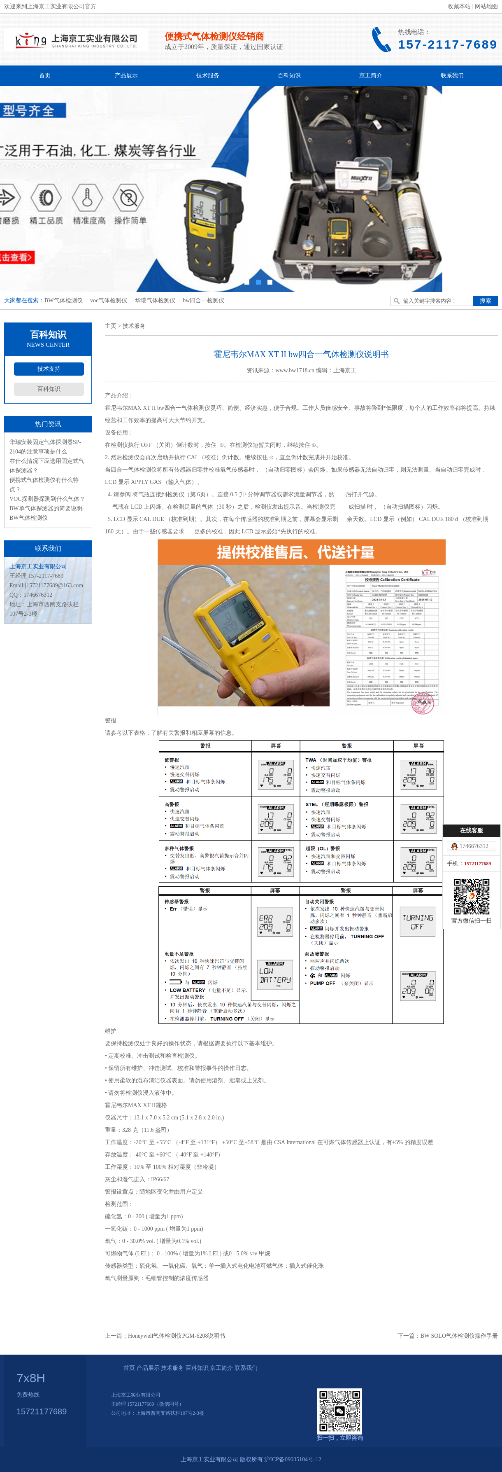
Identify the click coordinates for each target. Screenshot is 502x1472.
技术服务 (207, 75)
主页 (110, 326)
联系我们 (452, 75)
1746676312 (474, 846)
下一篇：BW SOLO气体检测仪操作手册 (447, 1336)
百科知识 (289, 75)
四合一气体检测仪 (134, 470)
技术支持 (48, 369)
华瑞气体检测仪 (155, 300)
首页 (45, 75)
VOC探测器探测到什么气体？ (47, 499)
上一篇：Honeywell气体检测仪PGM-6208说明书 (165, 1336)
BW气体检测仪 (63, 300)
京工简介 (370, 75)
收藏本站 (459, 6)
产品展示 (126, 75)
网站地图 (486, 6)
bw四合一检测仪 (203, 300)
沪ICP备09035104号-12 (292, 1459)
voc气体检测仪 (108, 300)
